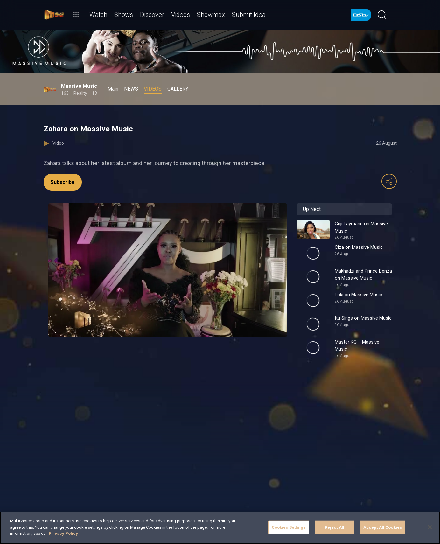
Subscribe (63, 182)
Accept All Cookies (382, 527)
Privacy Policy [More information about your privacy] (63, 533)
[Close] (430, 527)
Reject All (334, 527)
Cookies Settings (289, 527)
